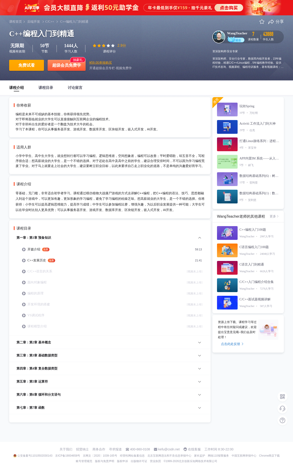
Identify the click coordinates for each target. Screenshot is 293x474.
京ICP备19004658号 (67, 455)
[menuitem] (110, 285)
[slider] (104, 45)
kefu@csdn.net (169, 449)
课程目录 (45, 88)
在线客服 (194, 449)
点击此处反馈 (232, 344)
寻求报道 (115, 449)
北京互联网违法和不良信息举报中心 (169, 455)
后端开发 (33, 21)
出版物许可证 (139, 461)
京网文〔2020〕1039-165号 (100, 455)
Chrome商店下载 (269, 455)
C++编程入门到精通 (74, 21)
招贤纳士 (82, 449)
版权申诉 (122, 461)
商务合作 (98, 449)
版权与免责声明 (104, 461)
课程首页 (15, 21)
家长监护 (199, 455)
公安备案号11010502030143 (34, 455)
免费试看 (26, 65)
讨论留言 (75, 88)
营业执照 (155, 461)
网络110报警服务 (218, 455)
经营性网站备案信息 (132, 455)
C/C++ (49, 21)
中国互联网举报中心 (244, 455)
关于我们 (66, 449)
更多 (274, 216)
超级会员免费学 (66, 65)
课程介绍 (16, 88)
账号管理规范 (84, 461)
